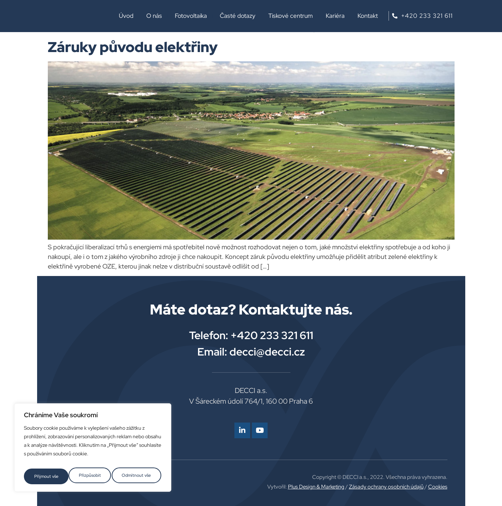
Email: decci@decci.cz (251, 351)
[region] (92, 450)
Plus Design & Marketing (316, 486)
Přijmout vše (140, 476)
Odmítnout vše (91, 476)
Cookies (437, 486)
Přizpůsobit (44, 476)
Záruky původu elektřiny (133, 46)
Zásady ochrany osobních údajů (386, 486)
